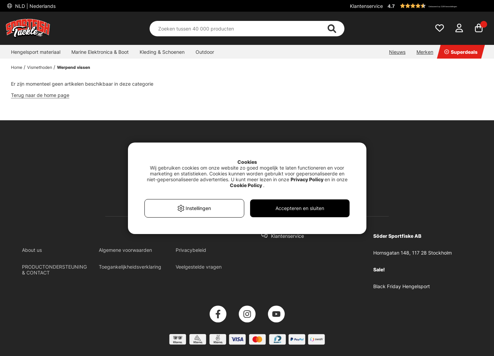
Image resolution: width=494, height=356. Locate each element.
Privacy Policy (307, 179)
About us (32, 250)
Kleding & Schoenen (162, 52)
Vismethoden (39, 67)
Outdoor (205, 52)
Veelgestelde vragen (199, 267)
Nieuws (397, 52)
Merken (424, 52)
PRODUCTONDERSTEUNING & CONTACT (54, 269)
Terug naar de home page (40, 95)
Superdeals (461, 52)
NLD (35, 6)
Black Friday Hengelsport (401, 286)
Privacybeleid (191, 250)
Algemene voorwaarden (125, 250)
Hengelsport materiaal (35, 52)
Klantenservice (366, 6)
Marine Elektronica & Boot (100, 52)
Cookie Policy (246, 185)
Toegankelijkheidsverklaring (130, 267)
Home (16, 67)
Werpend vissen (73, 67)
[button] (437, 6)
